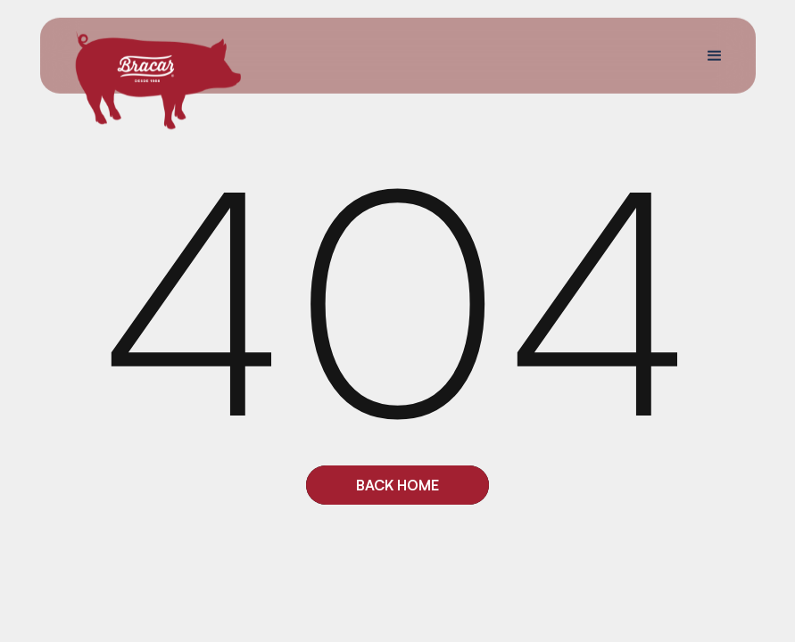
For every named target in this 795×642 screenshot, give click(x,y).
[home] (158, 79)
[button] (714, 55)
